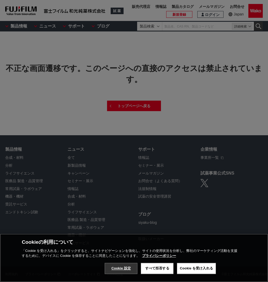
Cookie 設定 (121, 268)
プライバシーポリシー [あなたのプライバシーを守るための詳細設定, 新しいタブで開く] (159, 256)
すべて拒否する (157, 268)
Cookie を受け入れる (196, 268)
